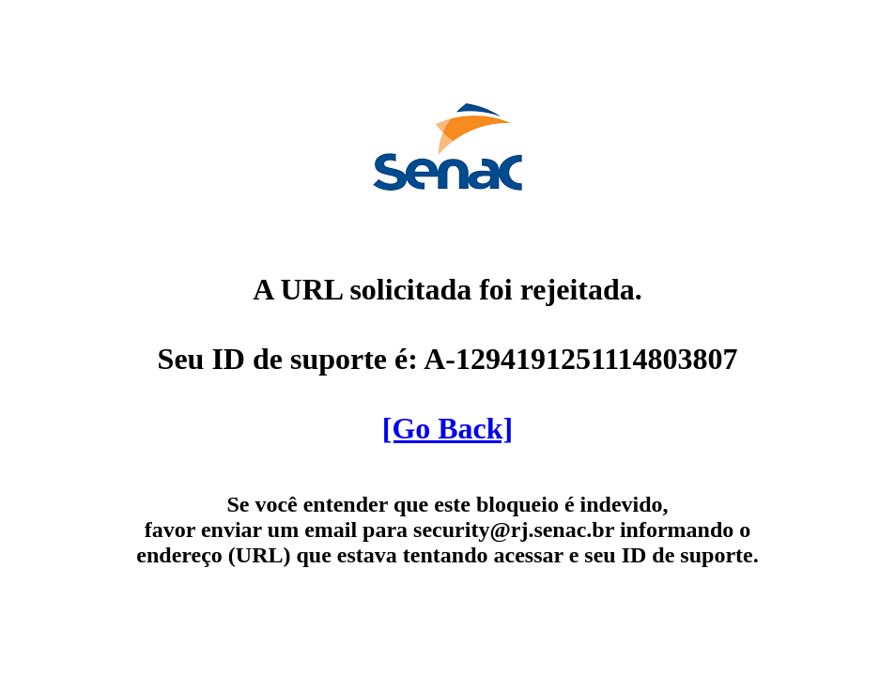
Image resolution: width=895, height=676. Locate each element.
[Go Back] (448, 428)
